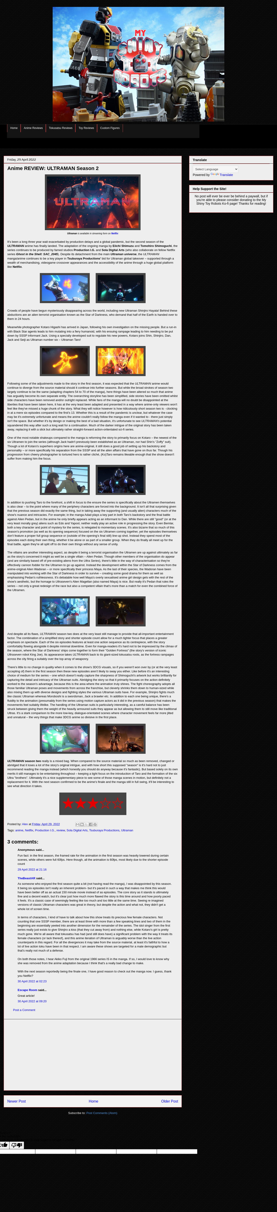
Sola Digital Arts (77, 830)
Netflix (114, 233)
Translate (222, 175)
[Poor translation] (16, 1145)
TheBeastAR (26, 878)
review (61, 830)
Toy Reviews (86, 128)
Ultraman (127, 830)
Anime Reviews (33, 128)
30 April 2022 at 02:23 (32, 981)
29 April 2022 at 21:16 (32, 869)
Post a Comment (24, 1010)
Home (14, 128)
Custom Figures (110, 128)
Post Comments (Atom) (101, 1113)
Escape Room (27, 990)
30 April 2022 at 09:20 (32, 1001)
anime (19, 830)
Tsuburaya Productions (104, 830)
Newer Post (16, 1101)
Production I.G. (45, 830)
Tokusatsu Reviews (61, 128)
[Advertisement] (92, 1055)
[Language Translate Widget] (215, 169)
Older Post (169, 1101)
